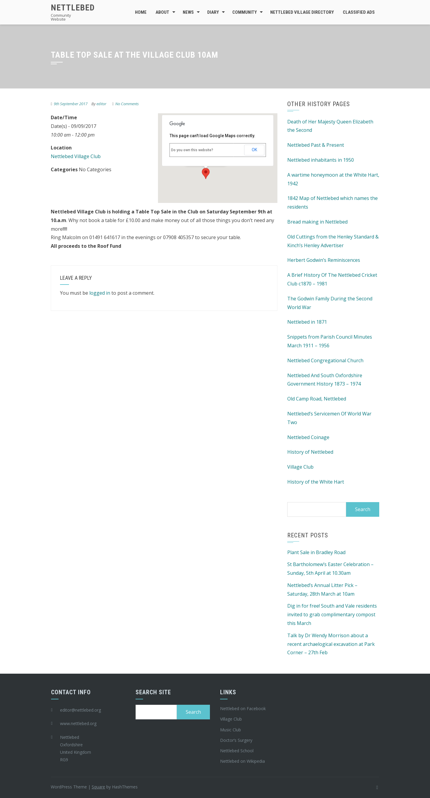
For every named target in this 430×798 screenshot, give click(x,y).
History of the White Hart (315, 482)
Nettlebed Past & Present (315, 145)
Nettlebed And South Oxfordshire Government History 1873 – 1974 (324, 379)
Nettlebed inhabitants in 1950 (320, 160)
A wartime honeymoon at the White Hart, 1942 (333, 179)
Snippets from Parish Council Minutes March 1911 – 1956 (329, 341)
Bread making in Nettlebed (317, 221)
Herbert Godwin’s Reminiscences (323, 260)
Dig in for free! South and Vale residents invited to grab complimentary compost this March (332, 614)
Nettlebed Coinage (308, 437)
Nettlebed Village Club (76, 156)
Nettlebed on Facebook (243, 708)
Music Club (230, 730)
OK (254, 149)
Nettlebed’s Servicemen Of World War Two (329, 418)
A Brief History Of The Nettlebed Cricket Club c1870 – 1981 (332, 279)
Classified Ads (359, 12)
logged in (99, 293)
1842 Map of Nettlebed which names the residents (332, 202)
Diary (213, 12)
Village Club (300, 467)
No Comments (127, 103)
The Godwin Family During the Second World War (329, 303)
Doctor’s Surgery (236, 740)
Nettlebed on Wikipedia (242, 761)
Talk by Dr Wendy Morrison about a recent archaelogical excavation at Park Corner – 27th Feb (331, 644)
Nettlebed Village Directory (302, 12)
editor (101, 103)
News (188, 12)
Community (244, 12)
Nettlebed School (237, 750)
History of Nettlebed (310, 452)
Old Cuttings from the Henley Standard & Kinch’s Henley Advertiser (333, 241)
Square (98, 787)
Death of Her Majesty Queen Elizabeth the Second (330, 126)
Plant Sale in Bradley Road (316, 552)
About (162, 12)
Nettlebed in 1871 (307, 322)
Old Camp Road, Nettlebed (316, 398)
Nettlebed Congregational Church (325, 360)
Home (141, 12)
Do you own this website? (192, 150)
